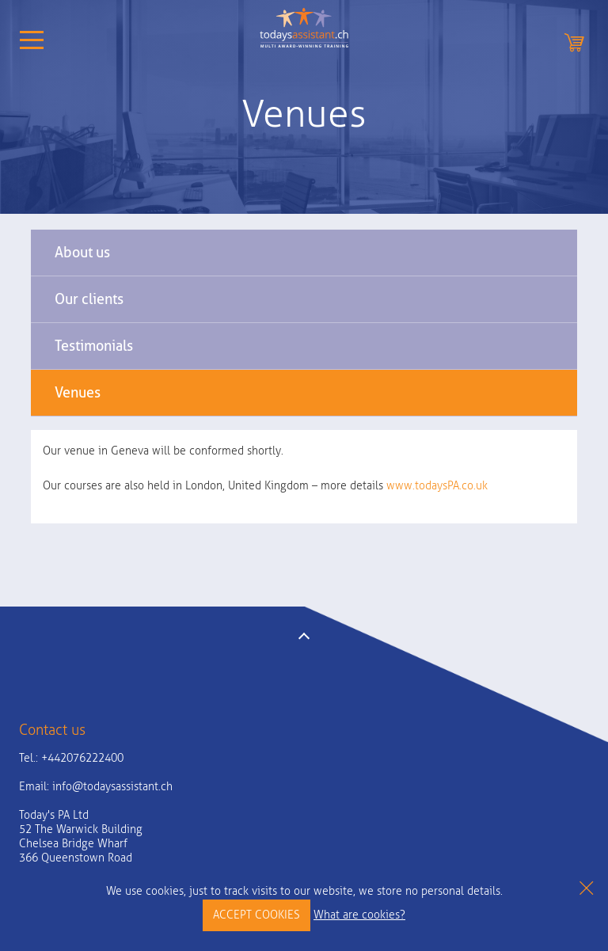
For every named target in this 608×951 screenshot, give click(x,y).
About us (82, 252)
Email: (96, 786)
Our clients (89, 299)
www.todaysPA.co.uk (437, 486)
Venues (78, 392)
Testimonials (94, 345)
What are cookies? (359, 915)
